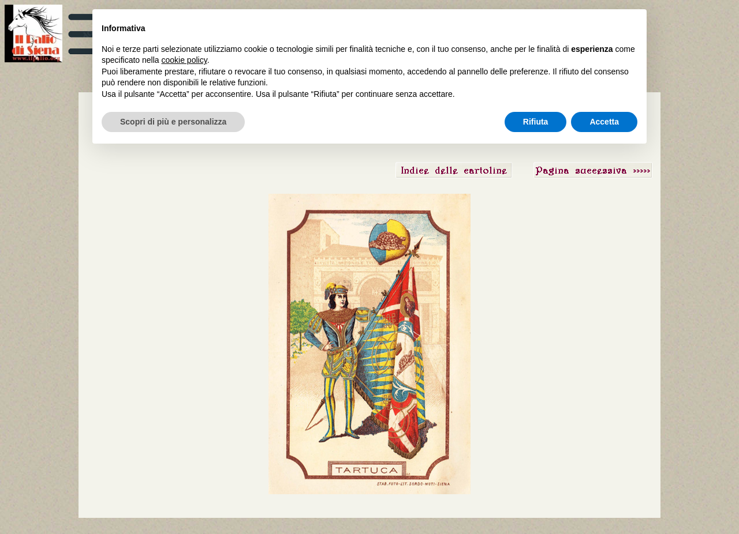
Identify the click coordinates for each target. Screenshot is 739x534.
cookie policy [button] (184, 60)
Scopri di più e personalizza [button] (173, 121)
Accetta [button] (604, 121)
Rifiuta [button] (535, 121)
